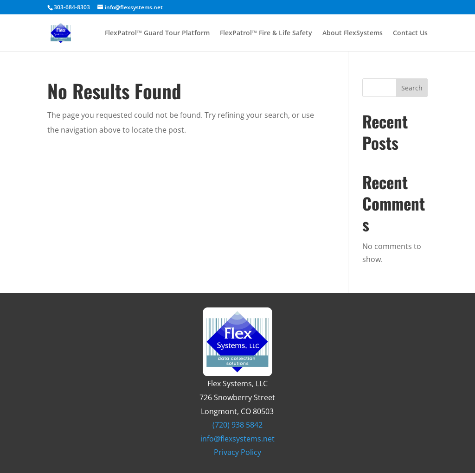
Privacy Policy (237, 452)
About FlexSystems (352, 33)
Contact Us (410, 33)
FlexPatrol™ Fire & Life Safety (266, 33)
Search (412, 87)
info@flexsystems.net (237, 439)
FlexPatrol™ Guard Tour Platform (157, 33)
